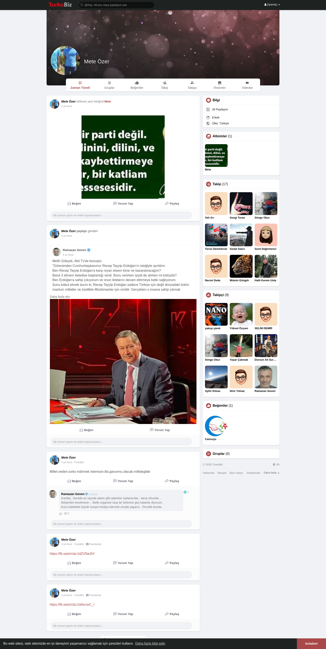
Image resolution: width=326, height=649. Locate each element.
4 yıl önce (66, 235)
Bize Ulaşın (236, 472)
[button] (117, 4)
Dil (276, 464)
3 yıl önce (66, 106)
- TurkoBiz (78, 462)
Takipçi (218, 295)
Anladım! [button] (311, 643)
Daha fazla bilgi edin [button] (150, 643)
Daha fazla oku (60, 296)
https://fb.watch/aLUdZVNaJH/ (72, 553)
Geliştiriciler (254, 472)
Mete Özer (96, 61)
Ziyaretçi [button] (272, 4)
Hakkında (208, 472)
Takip (217, 184)
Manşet (221, 472)
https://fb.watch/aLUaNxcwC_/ (72, 604)
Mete (107, 101)
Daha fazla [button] (271, 472)
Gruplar (219, 453)
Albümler (220, 136)
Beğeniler (220, 405)
